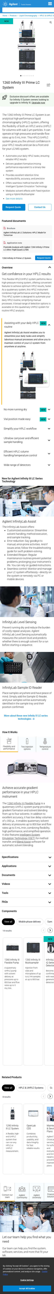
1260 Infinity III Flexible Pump (23, 803)
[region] (27, 1276)
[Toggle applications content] (49, 866)
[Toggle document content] (50, 857)
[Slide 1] (20, 75)
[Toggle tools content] (49, 893)
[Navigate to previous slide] (43, 930)
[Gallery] (27, 1000)
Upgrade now (38, 102)
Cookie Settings (27, 1280)
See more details (14, 198)
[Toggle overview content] (49, 267)
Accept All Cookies (27, 1288)
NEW (43, 323)
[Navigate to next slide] (50, 930)
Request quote (44, 258)
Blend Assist (24, 841)
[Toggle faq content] (49, 902)
